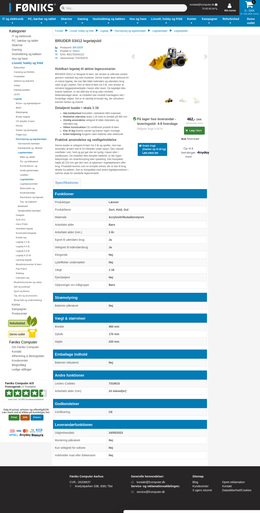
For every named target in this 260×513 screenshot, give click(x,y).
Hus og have (20, 58)
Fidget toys (21, 134)
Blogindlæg (19, 365)
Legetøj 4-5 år (23, 246)
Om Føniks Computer (25, 347)
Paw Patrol (21, 269)
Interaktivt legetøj (24, 228)
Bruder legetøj (23, 116)
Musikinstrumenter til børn (29, 264)
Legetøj (18, 99)
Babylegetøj (22, 112)
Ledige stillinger (21, 369)
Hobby (17, 85)
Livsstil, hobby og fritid (27, 63)
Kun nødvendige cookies (226, 478)
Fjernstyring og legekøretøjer (31, 139)
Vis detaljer (211, 505)
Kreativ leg (21, 237)
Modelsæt (23, 206)
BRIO (18, 108)
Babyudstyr (19, 67)
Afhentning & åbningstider (28, 356)
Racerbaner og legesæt (31, 197)
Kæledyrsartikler (22, 90)
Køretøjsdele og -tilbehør (30, 148)
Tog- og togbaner (28, 201)
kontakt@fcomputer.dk (202, 4)
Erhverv (37, 417)
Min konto (230, 10)
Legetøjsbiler (27, 179)
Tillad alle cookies (226, 465)
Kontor (16, 304)
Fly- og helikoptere (29, 161)
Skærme (17, 45)
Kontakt (16, 351)
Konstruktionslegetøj (26, 233)
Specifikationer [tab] (67, 182)
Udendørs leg (22, 278)
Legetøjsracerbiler (29, 184)
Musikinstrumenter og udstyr (28, 282)
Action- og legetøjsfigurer (28, 103)
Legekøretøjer (25, 152)
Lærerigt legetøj (23, 260)
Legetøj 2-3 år (23, 242)
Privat (14, 417)
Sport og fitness (21, 291)
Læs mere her (150, 152)
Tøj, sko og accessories (25, 295)
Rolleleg (20, 273)
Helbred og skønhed (24, 81)
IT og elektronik (21, 36)
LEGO (17, 94)
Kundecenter (20, 360)
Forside (59, 30)
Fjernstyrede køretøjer (29, 143)
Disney (19, 125)
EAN (25, 417)
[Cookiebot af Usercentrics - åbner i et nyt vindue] (26, 505)
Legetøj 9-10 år (23, 255)
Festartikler (19, 76)
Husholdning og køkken (26, 54)
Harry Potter (22, 224)
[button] (13, 21)
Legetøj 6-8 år (23, 251)
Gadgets (20, 215)
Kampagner (19, 309)
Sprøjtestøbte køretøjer (29, 210)
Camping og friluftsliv (24, 72)
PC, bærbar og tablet (25, 40)
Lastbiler (24, 175)
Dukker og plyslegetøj (26, 130)
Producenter (19, 313)
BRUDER (78, 47)
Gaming (17, 49)
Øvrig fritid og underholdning (28, 300)
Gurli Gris (20, 219)
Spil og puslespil (22, 286)
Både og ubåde (27, 157)
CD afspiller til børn (25, 121)
